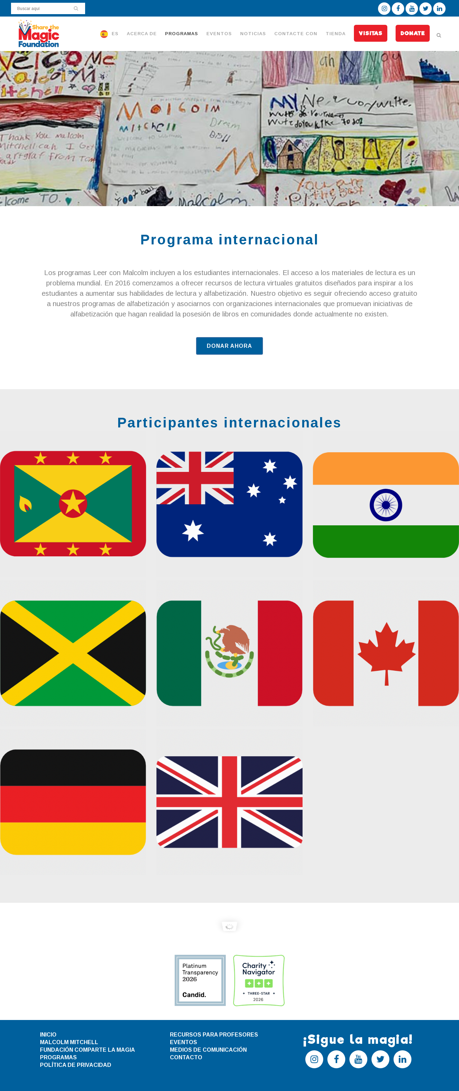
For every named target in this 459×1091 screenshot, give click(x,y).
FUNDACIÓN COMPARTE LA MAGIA (87, 1050)
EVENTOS (183, 1042)
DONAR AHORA (229, 346)
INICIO (48, 1035)
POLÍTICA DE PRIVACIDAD (75, 1065)
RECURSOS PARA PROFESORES (214, 1035)
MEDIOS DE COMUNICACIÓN (208, 1050)
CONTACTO (186, 1057)
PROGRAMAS (58, 1057)
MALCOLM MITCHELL (69, 1042)
